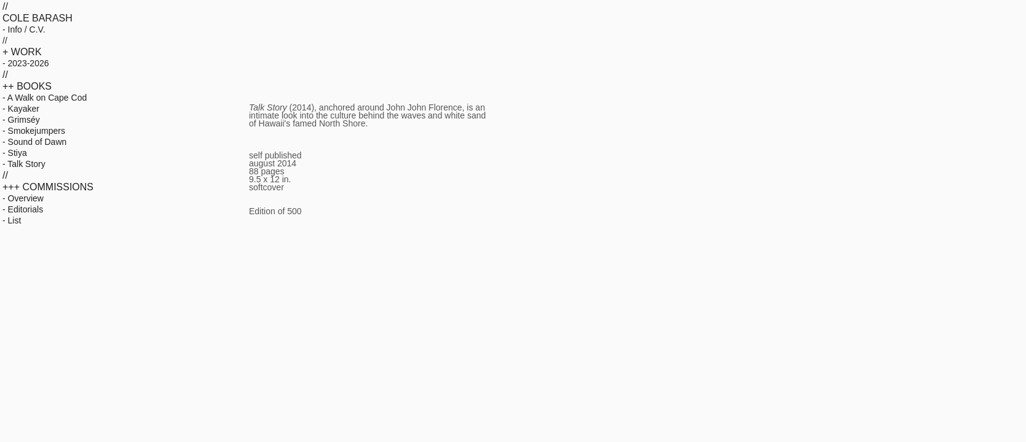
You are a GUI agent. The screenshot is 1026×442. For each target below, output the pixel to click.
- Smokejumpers (33, 131)
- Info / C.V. (23, 29)
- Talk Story (23, 164)
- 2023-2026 (25, 63)
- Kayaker (20, 109)
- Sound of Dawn (34, 142)
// (4, 40)
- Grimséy (21, 120)
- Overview (23, 198)
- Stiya (14, 153)
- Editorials (22, 209)
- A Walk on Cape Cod (44, 98)
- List (11, 220)
